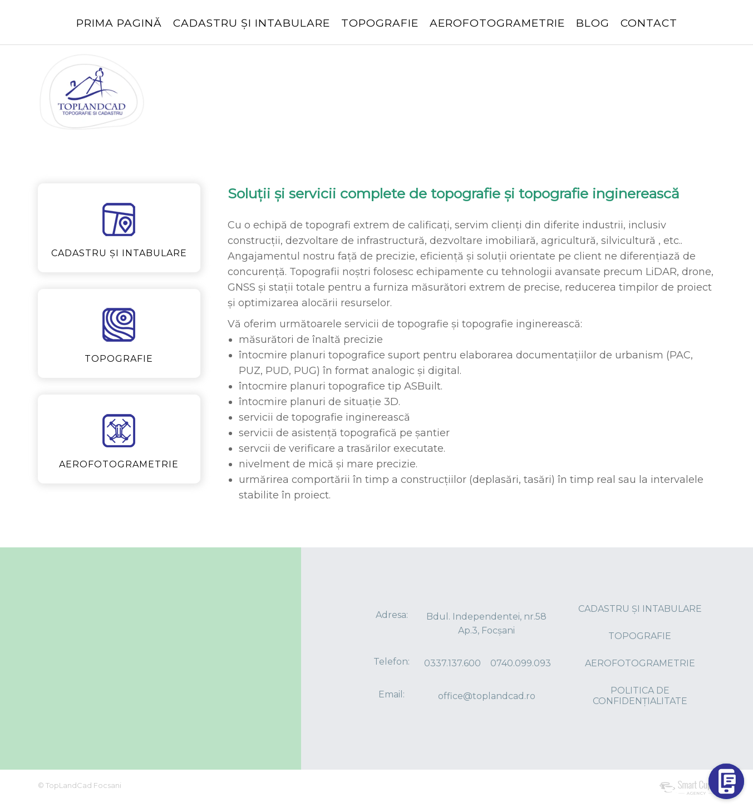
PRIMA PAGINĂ (119, 23)
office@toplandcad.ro (486, 696)
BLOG (592, 23)
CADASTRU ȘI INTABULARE (251, 23)
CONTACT (649, 23)
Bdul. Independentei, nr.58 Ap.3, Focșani (486, 623)
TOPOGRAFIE (380, 23)
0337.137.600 (452, 663)
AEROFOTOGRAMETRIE (497, 23)
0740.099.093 (520, 663)
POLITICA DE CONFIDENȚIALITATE (640, 695)
